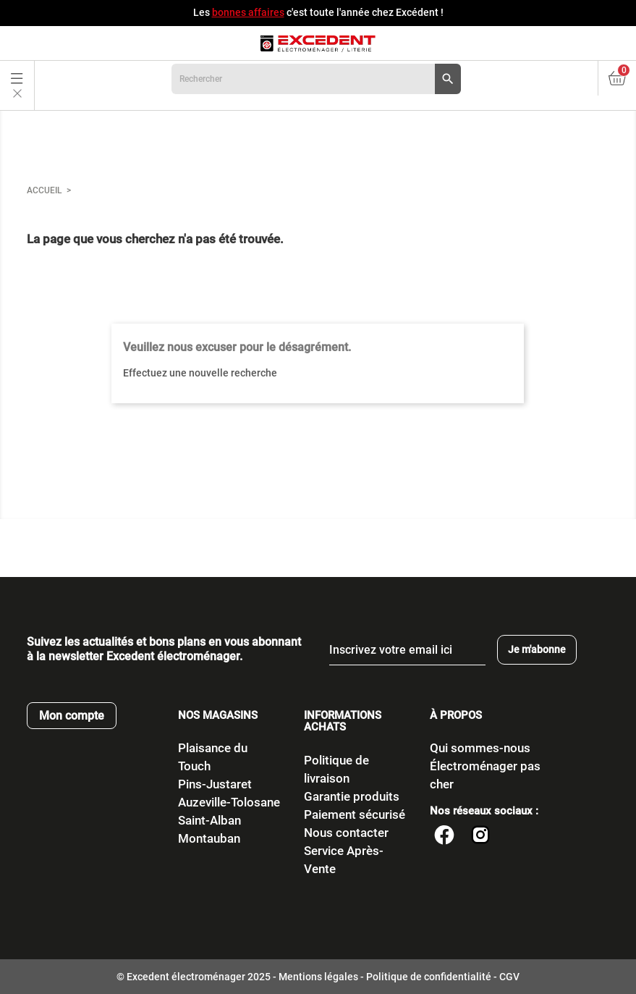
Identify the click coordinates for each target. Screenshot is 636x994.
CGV (509, 976)
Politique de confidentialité (428, 976)
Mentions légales (318, 976)
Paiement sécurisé (354, 814)
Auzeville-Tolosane (229, 802)
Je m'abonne (537, 649)
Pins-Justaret (215, 784)
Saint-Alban (209, 820)
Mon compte (71, 716)
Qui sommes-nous (480, 748)
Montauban (209, 838)
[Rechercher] (316, 79)
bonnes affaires (248, 12)
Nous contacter (346, 832)
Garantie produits (351, 796)
